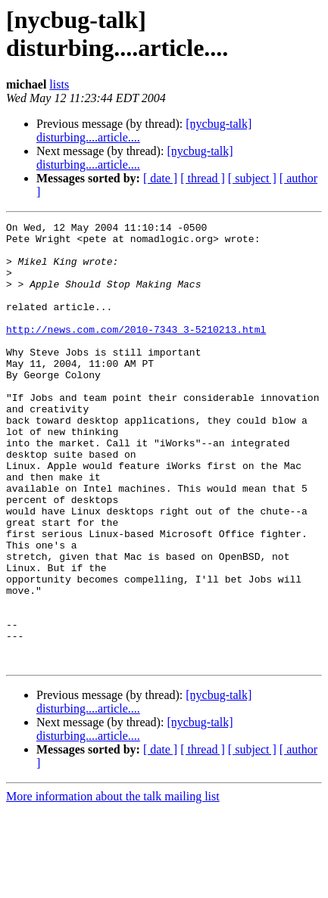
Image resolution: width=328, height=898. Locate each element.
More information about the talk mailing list (113, 884)
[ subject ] (252, 178)
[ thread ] (202, 178)
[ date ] (160, 178)
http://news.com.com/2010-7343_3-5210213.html (136, 352)
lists (59, 84)
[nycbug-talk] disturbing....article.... (134, 157)
